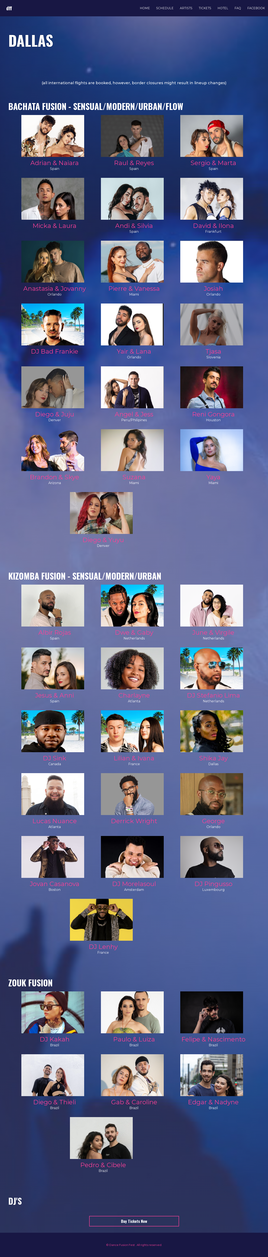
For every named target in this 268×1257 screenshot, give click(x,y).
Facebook (256, 8)
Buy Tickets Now (134, 1221)
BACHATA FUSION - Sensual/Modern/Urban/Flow (95, 106)
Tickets (205, 8)
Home (145, 8)
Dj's (15, 1201)
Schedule (165, 8)
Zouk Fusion (30, 982)
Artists (186, 8)
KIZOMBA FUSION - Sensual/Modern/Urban (84, 576)
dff (9, 8)
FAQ (237, 8)
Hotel (223, 8)
